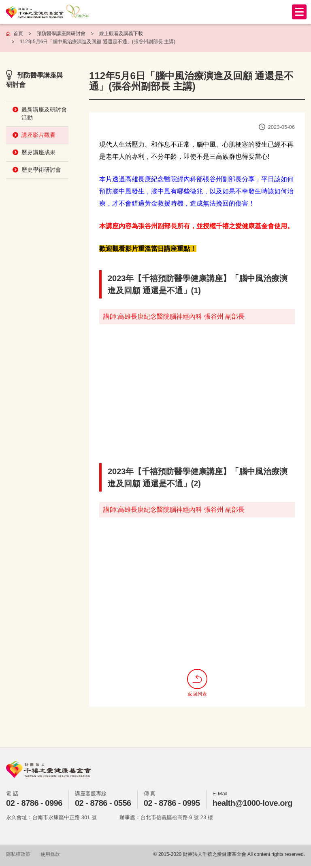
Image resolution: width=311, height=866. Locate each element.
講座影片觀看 (38, 135)
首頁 (18, 33)
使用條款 (50, 854)
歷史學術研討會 (41, 169)
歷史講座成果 (38, 152)
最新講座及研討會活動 (44, 113)
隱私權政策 (18, 854)
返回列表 (197, 683)
